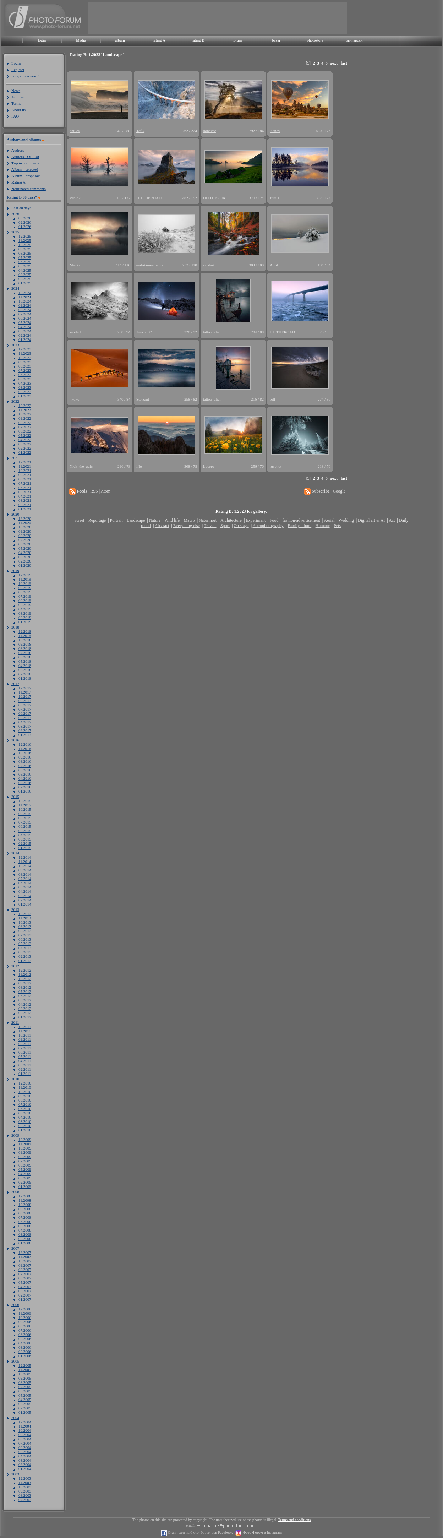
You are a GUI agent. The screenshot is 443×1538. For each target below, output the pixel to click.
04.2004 (24, 1456)
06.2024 (24, 318)
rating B (198, 40)
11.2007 (24, 1257)
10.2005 (24, 1374)
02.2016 (24, 787)
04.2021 (24, 496)
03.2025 (24, 274)
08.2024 (24, 310)
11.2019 (24, 579)
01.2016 (24, 791)
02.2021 (24, 504)
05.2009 (24, 1169)
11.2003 (24, 1482)
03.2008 (24, 1234)
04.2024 (24, 327)
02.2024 (24, 335)
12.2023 (24, 349)
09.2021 (24, 475)
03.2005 (24, 1404)
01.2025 (24, 283)
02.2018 (24, 674)
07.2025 (24, 257)
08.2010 (24, 1100)
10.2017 (24, 696)
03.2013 (24, 952)
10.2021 (24, 470)
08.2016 (24, 761)
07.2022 (24, 427)
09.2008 (24, 1209)
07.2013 (24, 935)
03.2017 (24, 726)
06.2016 (24, 770)
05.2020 (24, 548)
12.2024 (24, 292)
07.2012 (24, 991)
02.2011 (24, 1069)
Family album (299, 525)
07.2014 (24, 878)
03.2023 (24, 387)
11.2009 (24, 1144)
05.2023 (24, 379)
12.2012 (24, 970)
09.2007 (24, 1265)
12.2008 (24, 1196)
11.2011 (24, 1031)
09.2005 (24, 1378)
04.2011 (24, 1061)
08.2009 (24, 1156)
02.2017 (24, 730)
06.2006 (24, 1334)
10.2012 (24, 979)
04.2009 (24, 1174)
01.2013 (24, 960)
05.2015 (24, 830)
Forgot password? (25, 76)
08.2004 (24, 1439)
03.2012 (24, 1008)
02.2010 (24, 1126)
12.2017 (24, 688)
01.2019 (24, 622)
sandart (208, 265)
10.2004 (24, 1430)
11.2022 (24, 410)
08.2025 (24, 253)
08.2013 (24, 931)
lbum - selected (24, 169)
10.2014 (24, 866)
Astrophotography (267, 525)
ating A (18, 182)
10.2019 (24, 583)
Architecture (231, 520)
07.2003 (24, 1500)
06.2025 (24, 262)
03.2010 (24, 1121)
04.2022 (24, 440)
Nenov (275, 131)
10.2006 (24, 1317)
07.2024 (24, 314)
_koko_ (75, 399)
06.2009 (24, 1165)
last (344, 63)
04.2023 (24, 383)
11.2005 (24, 1370)
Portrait (116, 520)
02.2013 (24, 956)
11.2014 (24, 861)
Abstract (162, 525)
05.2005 (24, 1395)
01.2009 (24, 1186)
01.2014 (24, 904)
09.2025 (24, 249)
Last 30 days (21, 208)
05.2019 (24, 605)
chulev (75, 131)
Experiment (256, 520)
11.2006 (24, 1313)
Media (81, 40)
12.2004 (24, 1422)
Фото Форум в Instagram (262, 1532)
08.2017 (24, 705)
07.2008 (24, 1217)
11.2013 (24, 918)
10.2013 (24, 922)
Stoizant (142, 399)
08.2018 (24, 648)
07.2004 (24, 1443)
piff (272, 399)
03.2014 (24, 895)
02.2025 (24, 279)
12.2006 (24, 1309)
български (354, 40)
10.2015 (24, 809)
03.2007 (24, 1291)
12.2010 (24, 1083)
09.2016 (24, 757)
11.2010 (24, 1087)
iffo (139, 466)
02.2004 (24, 1464)
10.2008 (24, 1204)
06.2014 (24, 883)
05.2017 (24, 718)
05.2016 (24, 774)
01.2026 (24, 226)
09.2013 (24, 926)
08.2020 (24, 535)
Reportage (97, 520)
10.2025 (24, 245)
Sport (225, 525)
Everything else (186, 525)
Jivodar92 (144, 332)
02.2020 (24, 561)
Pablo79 (76, 198)
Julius (274, 198)
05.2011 (24, 1056)
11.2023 (24, 353)
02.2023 (24, 392)
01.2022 (24, 452)
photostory (315, 40)
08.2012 (24, 987)
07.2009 (24, 1161)
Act (392, 520)
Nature (155, 520)
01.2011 (24, 1073)
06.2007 (24, 1278)
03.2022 (24, 444)
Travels (210, 525)
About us (18, 110)
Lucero (208, 466)
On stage (241, 525)
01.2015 (24, 848)
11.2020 (24, 523)
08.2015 (24, 818)
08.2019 (24, 592)
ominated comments (28, 188)
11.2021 (24, 466)
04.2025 (24, 270)
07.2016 (24, 765)
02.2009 (24, 1182)
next (334, 63)
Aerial (329, 520)
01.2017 (24, 735)
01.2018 (24, 678)
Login (16, 63)
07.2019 (24, 596)
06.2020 (24, 544)
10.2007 (24, 1261)
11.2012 (24, 974)
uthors (17, 150)
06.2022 (24, 431)
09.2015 (24, 813)
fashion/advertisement (301, 520)
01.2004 (24, 1469)
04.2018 (24, 665)
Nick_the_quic (81, 466)
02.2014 (24, 900)
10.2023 (24, 357)
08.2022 (24, 422)
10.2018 (24, 640)
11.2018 (24, 636)
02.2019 (24, 617)
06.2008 (24, 1221)
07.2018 (24, 653)
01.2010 (24, 1130)
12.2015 (24, 801)
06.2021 (24, 487)
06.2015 (24, 826)
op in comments (25, 163)
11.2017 (24, 692)
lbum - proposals (25, 176)
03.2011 (24, 1065)
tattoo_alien (212, 332)
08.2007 (24, 1269)
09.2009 (24, 1152)
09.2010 (24, 1096)
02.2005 (24, 1408)
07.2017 (24, 709)
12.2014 (24, 857)
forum (237, 40)
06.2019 (24, 600)
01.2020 (24, 565)
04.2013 (24, 948)
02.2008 (24, 1239)
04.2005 (24, 1399)
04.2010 (24, 1117)
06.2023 (24, 375)
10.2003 (24, 1487)
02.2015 (24, 843)
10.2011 (24, 1035)
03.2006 (24, 1347)
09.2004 (24, 1435)
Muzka (75, 265)
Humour (323, 525)
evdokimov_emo (149, 265)
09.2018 (24, 644)
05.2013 (24, 943)
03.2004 (24, 1460)
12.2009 (24, 1139)
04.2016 (24, 778)
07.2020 (24, 540)
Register (17, 69)
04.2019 (24, 609)
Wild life (172, 520)
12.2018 (24, 631)
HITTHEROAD (149, 198)
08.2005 (24, 1382)
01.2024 (24, 339)
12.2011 (24, 1027)
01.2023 (24, 396)
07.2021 (24, 483)
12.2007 (24, 1252)
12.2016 (24, 744)
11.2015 (24, 805)
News (15, 90)
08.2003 (24, 1495)
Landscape (136, 520)
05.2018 (24, 661)
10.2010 (24, 1091)
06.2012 (24, 996)
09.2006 (24, 1322)
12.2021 (24, 462)
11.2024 (24, 297)
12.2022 (24, 405)
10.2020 (24, 527)
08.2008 (24, 1213)
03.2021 (24, 500)
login (42, 40)
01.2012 (24, 1017)
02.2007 (24, 1295)
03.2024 (24, 331)
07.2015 (24, 822)
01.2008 (24, 1243)
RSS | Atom (100, 491)
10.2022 (24, 414)
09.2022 (24, 418)
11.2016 (24, 748)
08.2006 (24, 1326)
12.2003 (24, 1478)
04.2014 (24, 891)
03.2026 (24, 218)
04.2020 (24, 552)
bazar (276, 40)
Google (339, 491)
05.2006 (24, 1339)
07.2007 (24, 1274)
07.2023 (24, 370)
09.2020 (24, 531)
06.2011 (24, 1052)
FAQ (15, 116)
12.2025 (24, 236)
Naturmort (208, 520)
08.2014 (24, 874)
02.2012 (24, 1013)
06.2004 (24, 1447)
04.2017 (24, 722)
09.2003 (24, 1491)
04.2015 (24, 835)
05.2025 (24, 266)
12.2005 (24, 1365)
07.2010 (24, 1104)
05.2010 (24, 1113)
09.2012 (24, 983)
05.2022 (24, 435)
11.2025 (24, 240)
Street (79, 520)
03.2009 (24, 1178)
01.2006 (24, 1356)
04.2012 (24, 1004)
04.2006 (24, 1343)
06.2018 (24, 657)
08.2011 (24, 1044)
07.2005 (24, 1387)
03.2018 (24, 670)
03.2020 (24, 557)
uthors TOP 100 (25, 156)
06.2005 (24, 1391)
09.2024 (24, 305)
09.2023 (24, 362)
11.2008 (24, 1200)
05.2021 (24, 492)
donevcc (209, 131)
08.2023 (24, 366)
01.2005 (24, 1412)
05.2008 (24, 1226)
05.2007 (24, 1282)
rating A (159, 40)
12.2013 (24, 914)
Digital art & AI (371, 520)
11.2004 (24, 1426)
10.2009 (24, 1148)
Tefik (140, 131)
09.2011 (24, 1039)
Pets (337, 525)
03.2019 (24, 613)
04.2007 (24, 1286)
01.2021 (24, 509)
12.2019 (24, 575)
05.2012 (24, 1000)
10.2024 (24, 301)
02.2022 (24, 448)
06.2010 (24, 1109)
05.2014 (24, 887)
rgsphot (275, 466)
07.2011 (24, 1048)
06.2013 (24, 939)
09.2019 (24, 588)
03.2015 (24, 839)
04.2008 (24, 1230)
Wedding (346, 520)
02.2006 (24, 1351)
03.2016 (24, 783)
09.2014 (24, 870)
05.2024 (24, 322)
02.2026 (24, 222)
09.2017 (24, 701)
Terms (16, 103)
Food (274, 520)
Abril (274, 265)
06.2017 (24, 713)
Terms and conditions (294, 1520)
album (120, 40)
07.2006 (24, 1330)
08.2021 (24, 479)
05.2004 (24, 1452)
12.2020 (24, 518)
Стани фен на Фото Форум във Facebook (200, 1532)
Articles (17, 97)
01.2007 (24, 1299)
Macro (189, 520)
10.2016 (24, 753)
